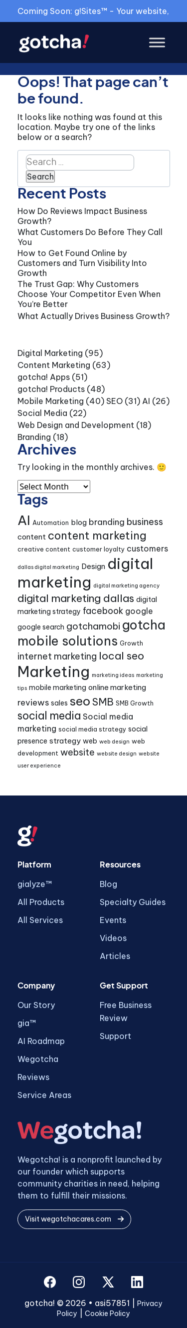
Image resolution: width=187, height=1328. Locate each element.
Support (115, 1036)
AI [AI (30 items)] (23, 520)
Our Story (36, 1005)
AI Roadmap (41, 1041)
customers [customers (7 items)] (147, 549)
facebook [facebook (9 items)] (103, 610)
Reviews (33, 1077)
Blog (108, 884)
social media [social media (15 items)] (49, 715)
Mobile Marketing (50, 401)
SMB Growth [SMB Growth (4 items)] (135, 703)
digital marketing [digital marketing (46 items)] (85, 573)
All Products (40, 902)
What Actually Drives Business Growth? (93, 316)
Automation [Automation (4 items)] (50, 522)
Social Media (42, 413)
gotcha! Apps (43, 377)
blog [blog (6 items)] (79, 522)
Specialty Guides (133, 902)
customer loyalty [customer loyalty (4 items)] (98, 549)
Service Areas (44, 1095)
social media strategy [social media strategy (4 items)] (92, 729)
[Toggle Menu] (157, 43)
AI (146, 401)
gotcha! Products (51, 389)
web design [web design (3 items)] (114, 741)
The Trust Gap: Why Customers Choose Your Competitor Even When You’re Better (89, 294)
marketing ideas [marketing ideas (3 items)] (113, 675)
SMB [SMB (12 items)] (103, 702)
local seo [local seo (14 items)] (121, 655)
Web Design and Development (75, 425)
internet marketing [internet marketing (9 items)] (57, 656)
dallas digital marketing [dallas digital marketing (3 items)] (48, 567)
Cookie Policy (107, 1313)
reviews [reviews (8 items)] (33, 702)
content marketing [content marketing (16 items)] (97, 535)
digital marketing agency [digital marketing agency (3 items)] (126, 585)
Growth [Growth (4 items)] (131, 643)
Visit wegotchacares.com (74, 1219)
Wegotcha (37, 1059)
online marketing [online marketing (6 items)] (117, 687)
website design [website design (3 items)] (117, 753)
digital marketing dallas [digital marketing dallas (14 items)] (75, 598)
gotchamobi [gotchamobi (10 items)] (93, 626)
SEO (114, 401)
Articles (115, 956)
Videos (113, 938)
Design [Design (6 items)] (93, 566)
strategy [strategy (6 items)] (65, 741)
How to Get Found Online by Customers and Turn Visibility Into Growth (82, 263)
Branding (34, 437)
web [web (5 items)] (90, 741)
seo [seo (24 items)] (80, 701)
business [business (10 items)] (145, 522)
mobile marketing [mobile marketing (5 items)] (57, 687)
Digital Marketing (50, 353)
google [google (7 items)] (139, 611)
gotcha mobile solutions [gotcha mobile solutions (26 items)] (91, 633)
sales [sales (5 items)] (59, 703)
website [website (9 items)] (77, 752)
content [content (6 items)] (31, 537)
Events (113, 920)
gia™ (26, 1023)
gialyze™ (34, 884)
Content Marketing (53, 365)
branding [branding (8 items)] (107, 521)
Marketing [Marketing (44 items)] (53, 671)
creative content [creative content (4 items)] (43, 549)
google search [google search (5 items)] (40, 627)
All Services (40, 920)
